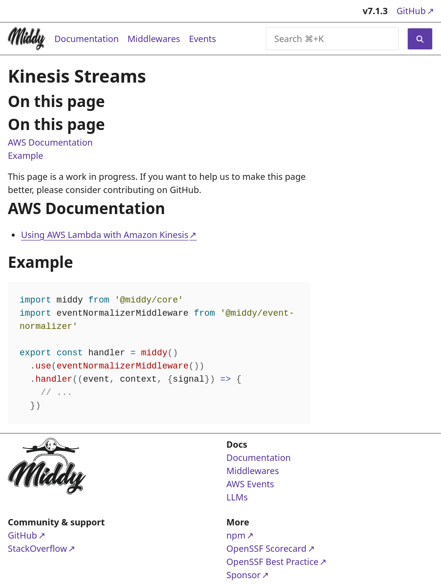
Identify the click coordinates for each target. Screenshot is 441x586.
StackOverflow (45, 548)
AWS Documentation (50, 142)
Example (25, 155)
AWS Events (250, 484)
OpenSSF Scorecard (266, 548)
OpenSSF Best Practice (272, 561)
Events (202, 38)
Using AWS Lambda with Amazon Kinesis (104, 234)
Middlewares (154, 38)
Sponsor (264, 574)
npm (264, 535)
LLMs (237, 497)
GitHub (415, 10)
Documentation (86, 38)
